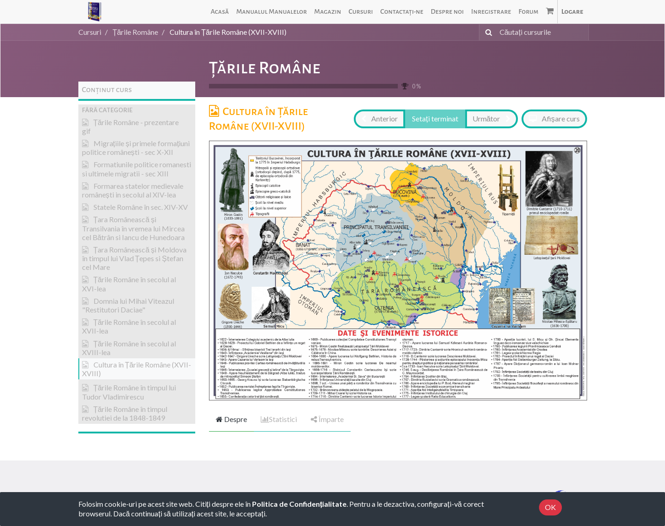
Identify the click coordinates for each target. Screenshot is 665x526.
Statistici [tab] (279, 419)
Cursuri (89, 31)
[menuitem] (219, 11)
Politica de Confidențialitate (299, 503)
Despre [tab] (231, 419)
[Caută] (487, 32)
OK (550, 507)
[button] (136, 110)
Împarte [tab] (327, 419)
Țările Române (264, 68)
